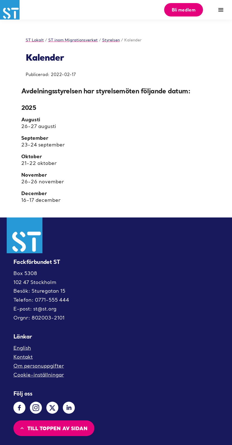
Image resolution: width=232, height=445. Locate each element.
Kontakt (23, 357)
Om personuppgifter (38, 366)
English (22, 348)
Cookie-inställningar (38, 374)
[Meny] (221, 9)
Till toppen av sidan (53, 428)
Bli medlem (183, 10)
